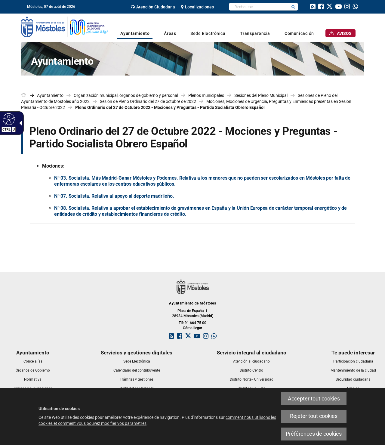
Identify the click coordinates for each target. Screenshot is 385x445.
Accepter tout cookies (314, 399)
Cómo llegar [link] (192, 328)
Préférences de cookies (314, 434)
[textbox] (259, 7)
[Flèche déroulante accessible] (19, 123)
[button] (293, 7)
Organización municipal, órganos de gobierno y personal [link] (126, 95)
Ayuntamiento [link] (50, 95)
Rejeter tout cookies (313, 416)
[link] (153, 7)
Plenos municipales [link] (206, 95)
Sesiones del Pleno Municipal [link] (261, 95)
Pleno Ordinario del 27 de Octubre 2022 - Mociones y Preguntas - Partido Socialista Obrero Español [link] (170, 107)
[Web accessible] (8, 119)
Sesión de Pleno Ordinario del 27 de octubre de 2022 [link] (148, 101)
